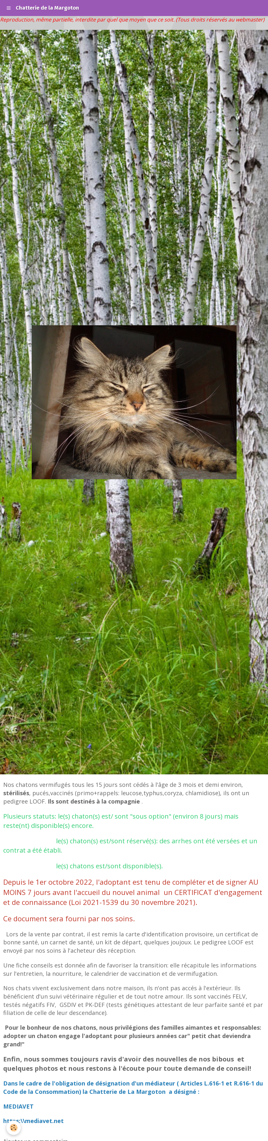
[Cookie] (13, 1127)
